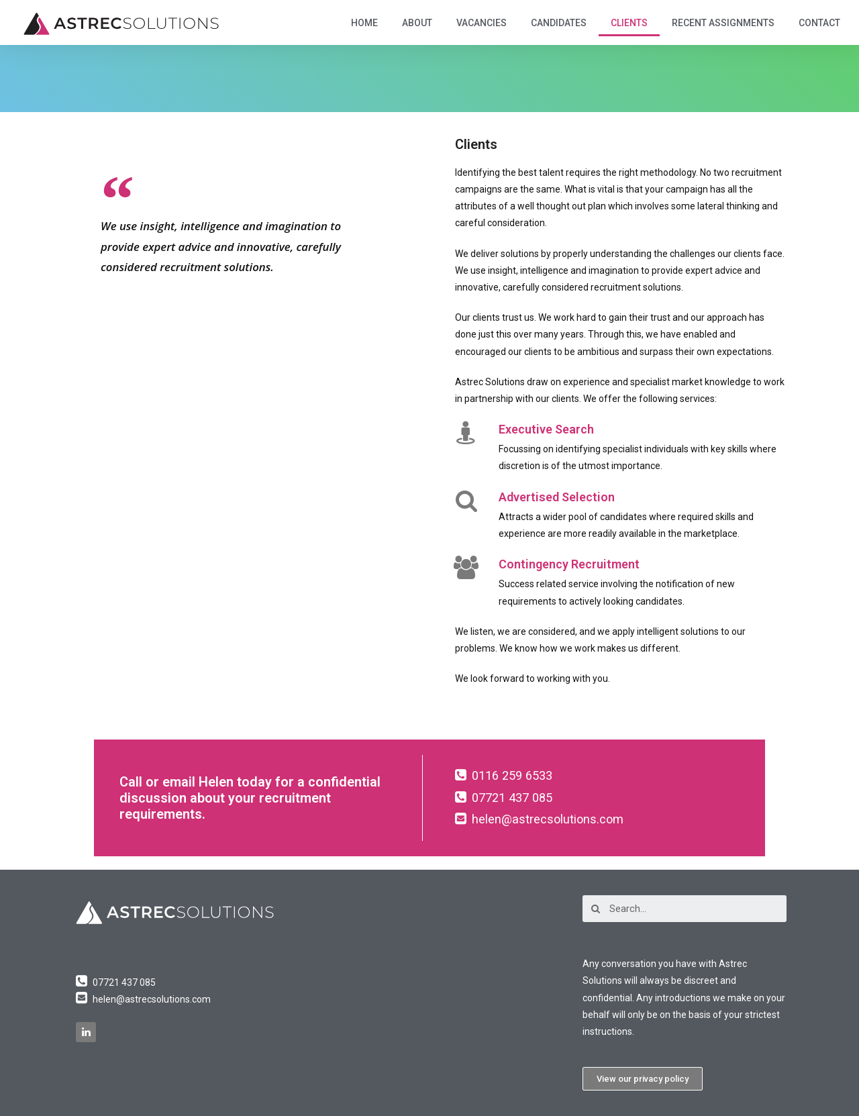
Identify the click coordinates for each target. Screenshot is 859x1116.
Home (364, 22)
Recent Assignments (723, 22)
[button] (643, 1078)
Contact (819, 22)
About (417, 22)
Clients (629, 22)
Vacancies (481, 22)
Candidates (559, 22)
